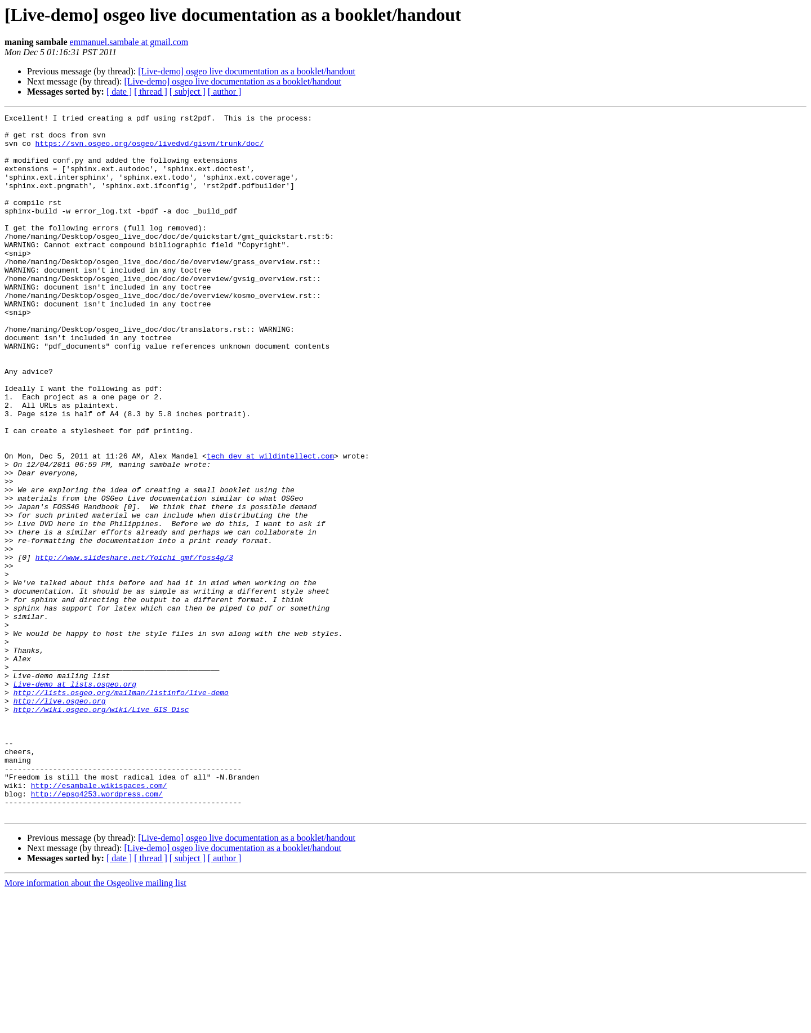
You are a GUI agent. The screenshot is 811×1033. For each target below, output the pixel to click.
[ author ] (225, 91)
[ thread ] (150, 91)
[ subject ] (188, 91)
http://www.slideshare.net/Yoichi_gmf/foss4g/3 (134, 647)
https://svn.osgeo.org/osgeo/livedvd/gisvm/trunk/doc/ (149, 150)
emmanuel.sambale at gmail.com (129, 42)
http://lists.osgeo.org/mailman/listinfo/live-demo (121, 809)
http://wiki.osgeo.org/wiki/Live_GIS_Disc (101, 829)
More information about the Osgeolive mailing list (95, 1023)
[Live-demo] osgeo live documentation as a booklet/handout (246, 71)
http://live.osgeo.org (60, 819)
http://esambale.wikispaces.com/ (99, 920)
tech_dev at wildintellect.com (270, 525)
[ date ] (119, 91)
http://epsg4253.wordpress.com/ (97, 930)
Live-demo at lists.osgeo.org (75, 799)
